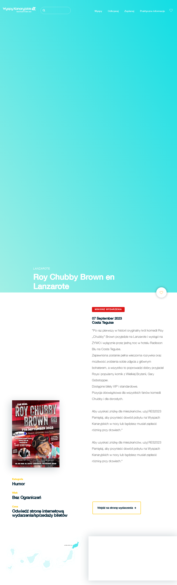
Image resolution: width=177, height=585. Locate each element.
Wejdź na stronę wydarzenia (116, 507)
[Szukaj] (55, 10)
